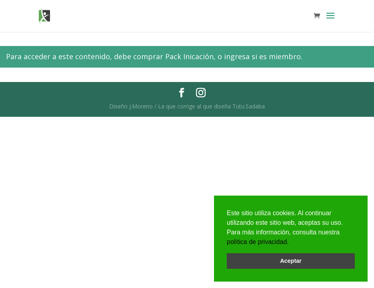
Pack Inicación (189, 56)
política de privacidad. (258, 241)
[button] (291, 242)
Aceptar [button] (291, 261)
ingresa (237, 56)
